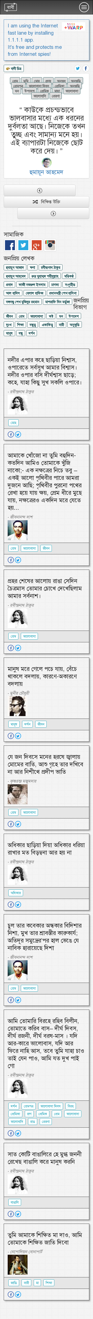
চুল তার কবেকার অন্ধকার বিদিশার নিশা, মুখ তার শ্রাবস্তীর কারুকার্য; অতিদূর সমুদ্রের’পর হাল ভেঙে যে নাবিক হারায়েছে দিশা (45, 937)
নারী (61, 325)
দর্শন (32, 333)
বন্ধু (21, 333)
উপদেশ (29, 91)
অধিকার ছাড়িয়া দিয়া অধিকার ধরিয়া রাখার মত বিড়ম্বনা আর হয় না (46, 848)
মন (17, 91)
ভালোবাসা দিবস (39, 86)
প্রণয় (48, 81)
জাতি (14, 1283)
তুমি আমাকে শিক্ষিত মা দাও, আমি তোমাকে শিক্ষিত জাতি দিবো (45, 1238)
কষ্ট (51, 316)
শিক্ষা (20, 325)
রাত (32, 1121)
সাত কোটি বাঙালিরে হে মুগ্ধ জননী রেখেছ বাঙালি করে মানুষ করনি (45, 1158)
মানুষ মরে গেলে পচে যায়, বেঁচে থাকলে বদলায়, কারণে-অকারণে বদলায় (42, 676)
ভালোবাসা (71, 91)
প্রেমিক (44, 91)
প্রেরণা (56, 96)
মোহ (37, 81)
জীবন (9, 316)
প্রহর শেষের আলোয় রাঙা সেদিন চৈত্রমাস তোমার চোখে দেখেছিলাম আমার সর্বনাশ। (45, 588)
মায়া (57, 91)
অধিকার (16, 893)
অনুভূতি (75, 86)
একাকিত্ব (47, 325)
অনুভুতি (76, 81)
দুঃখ (8, 325)
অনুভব (61, 81)
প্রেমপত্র (18, 86)
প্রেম (15, 81)
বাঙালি (15, 1202)
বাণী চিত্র (13, 69)
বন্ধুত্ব (33, 325)
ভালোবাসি (39, 96)
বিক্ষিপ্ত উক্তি (46, 202)
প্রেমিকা (59, 86)
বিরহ (71, 1106)
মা (37, 1283)
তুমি (25, 81)
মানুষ (9, 333)
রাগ (29, 1114)
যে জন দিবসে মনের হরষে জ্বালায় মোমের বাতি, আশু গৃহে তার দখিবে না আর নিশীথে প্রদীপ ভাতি (45, 764)
